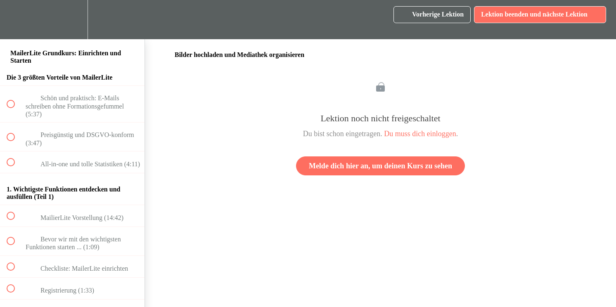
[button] (15, 19)
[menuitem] (72, 19)
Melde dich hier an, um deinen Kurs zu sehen (380, 166)
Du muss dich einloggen (420, 134)
